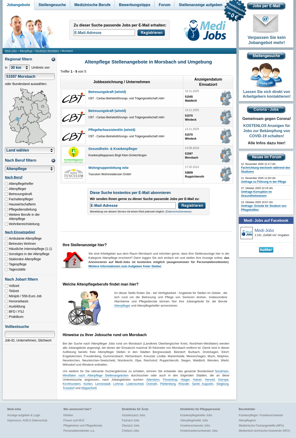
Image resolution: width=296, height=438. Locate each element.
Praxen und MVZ (73, 420)
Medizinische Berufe (92, 5)
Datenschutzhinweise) (179, 211)
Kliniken (68, 415)
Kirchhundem (72, 384)
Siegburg (222, 384)
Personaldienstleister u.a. (79, 430)
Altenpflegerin (247, 420)
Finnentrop (170, 379)
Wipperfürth (89, 388)
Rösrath (183, 384)
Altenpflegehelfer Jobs (194, 420)
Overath (151, 384)
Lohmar (118, 384)
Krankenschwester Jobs (195, 425)
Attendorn (152, 379)
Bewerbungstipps (134, 5)
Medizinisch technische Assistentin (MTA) (264, 430)
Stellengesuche (52, 5)
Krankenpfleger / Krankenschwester (261, 415)
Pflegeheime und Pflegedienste (82, 425)
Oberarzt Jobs (130, 425)
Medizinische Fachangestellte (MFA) (261, 425)
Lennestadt (102, 384)
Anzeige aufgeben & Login (23, 415)
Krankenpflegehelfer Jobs (196, 415)
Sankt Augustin (202, 384)
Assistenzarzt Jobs (133, 415)
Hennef (210, 379)
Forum (164, 5)
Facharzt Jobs (130, 420)
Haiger (185, 379)
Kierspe (223, 379)
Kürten (87, 384)
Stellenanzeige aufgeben (201, 5)
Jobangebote (18, 5)
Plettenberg (168, 384)
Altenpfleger (122, 305)
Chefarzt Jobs (130, 430)
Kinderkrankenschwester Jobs (199, 430)
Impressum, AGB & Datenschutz (27, 420)
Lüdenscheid (135, 384)
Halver (197, 379)
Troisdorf (69, 388)
